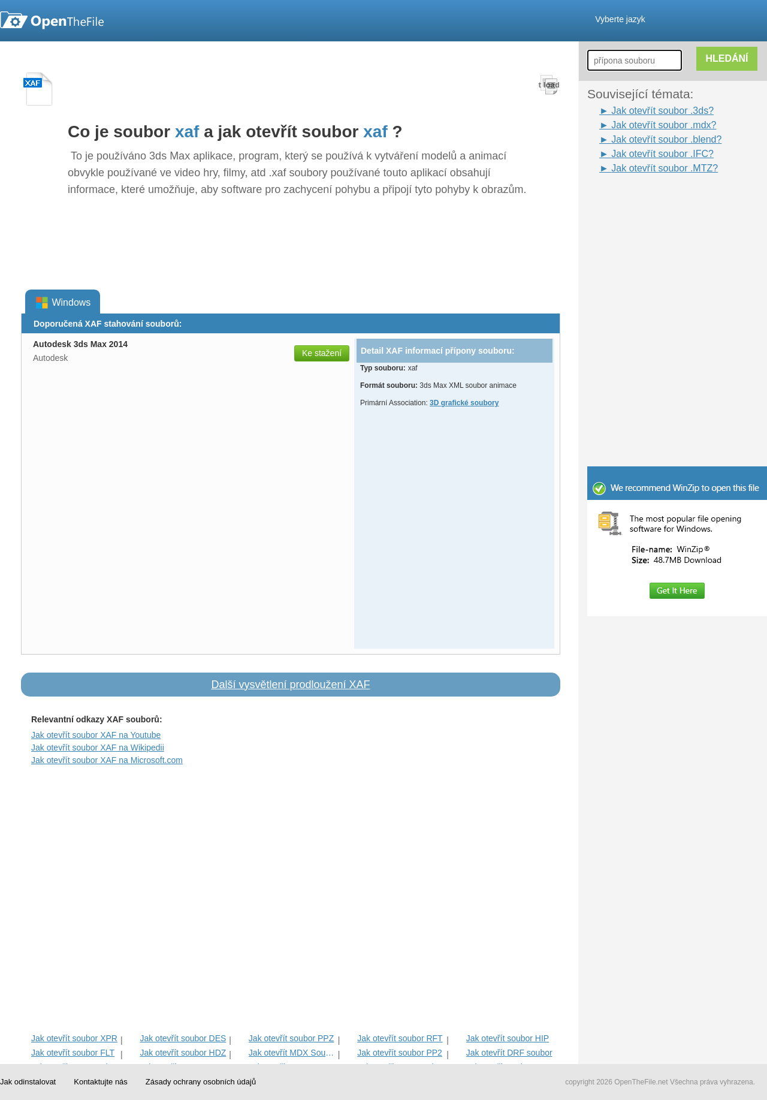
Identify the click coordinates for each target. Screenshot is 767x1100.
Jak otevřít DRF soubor (509, 1052)
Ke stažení (322, 353)
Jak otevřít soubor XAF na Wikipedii (97, 747)
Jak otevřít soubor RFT (399, 1038)
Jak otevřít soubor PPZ (291, 1038)
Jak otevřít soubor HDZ (183, 1052)
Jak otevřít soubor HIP (507, 1038)
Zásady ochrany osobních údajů (201, 1081)
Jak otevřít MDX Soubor (292, 1052)
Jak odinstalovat (28, 1081)
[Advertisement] (659, 203)
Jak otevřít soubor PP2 (399, 1052)
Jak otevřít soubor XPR (74, 1038)
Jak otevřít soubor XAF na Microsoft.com (107, 760)
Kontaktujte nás (101, 1081)
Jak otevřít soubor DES (183, 1038)
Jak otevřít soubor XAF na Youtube (96, 735)
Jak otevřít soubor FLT (72, 1052)
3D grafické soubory (464, 403)
